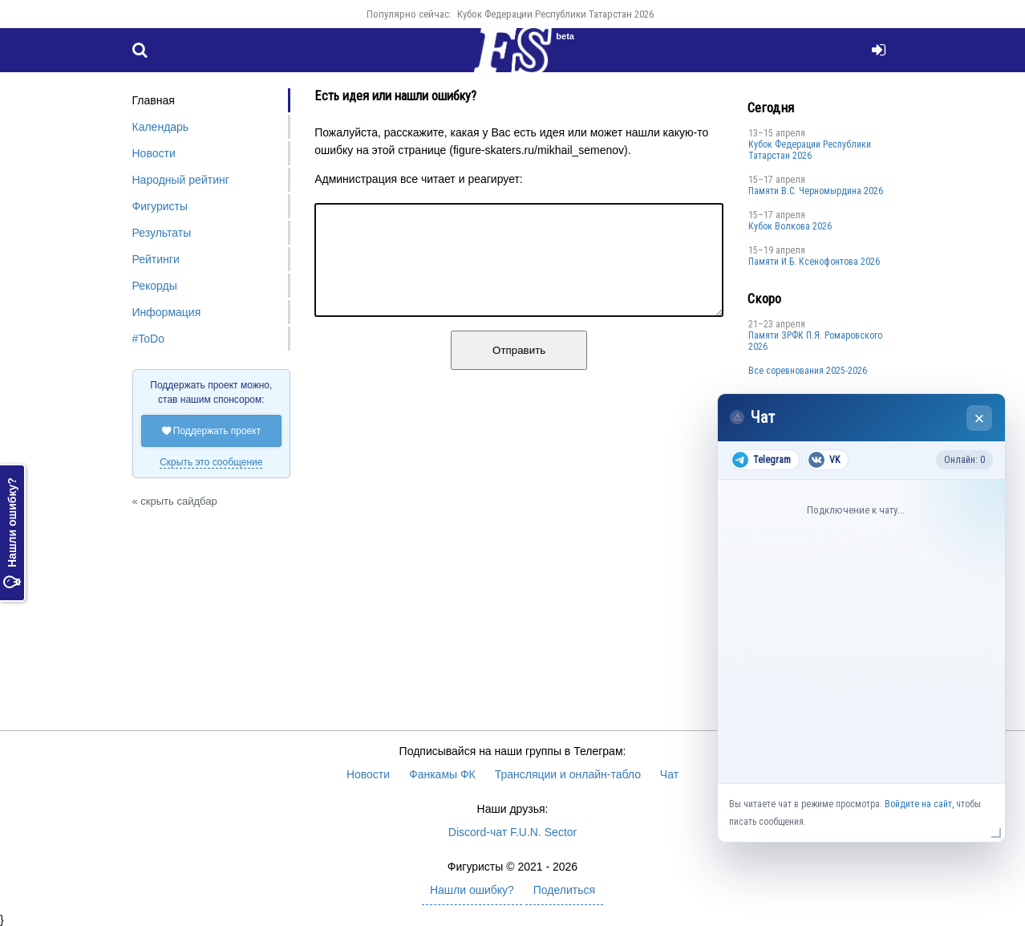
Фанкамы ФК (442, 774)
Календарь (160, 126)
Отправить (518, 369)
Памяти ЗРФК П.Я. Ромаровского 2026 (815, 341)
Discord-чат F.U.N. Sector (512, 832)
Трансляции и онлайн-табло (568, 774)
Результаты (162, 232)
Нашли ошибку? (12, 532)
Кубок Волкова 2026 (790, 226)
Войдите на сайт (918, 804)
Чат (669, 774)
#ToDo (148, 338)
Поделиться (564, 889)
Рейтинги (156, 259)
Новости (154, 153)
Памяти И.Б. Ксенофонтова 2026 (814, 261)
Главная (153, 100)
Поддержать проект (211, 431)
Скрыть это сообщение (211, 462)
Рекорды (154, 285)
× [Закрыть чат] (979, 418)
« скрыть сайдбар (174, 501)
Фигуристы (160, 206)
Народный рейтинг (180, 179)
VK (824, 460)
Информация (166, 312)
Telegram (761, 460)
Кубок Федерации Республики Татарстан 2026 (555, 14)
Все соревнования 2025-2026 (807, 370)
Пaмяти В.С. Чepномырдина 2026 (815, 191)
